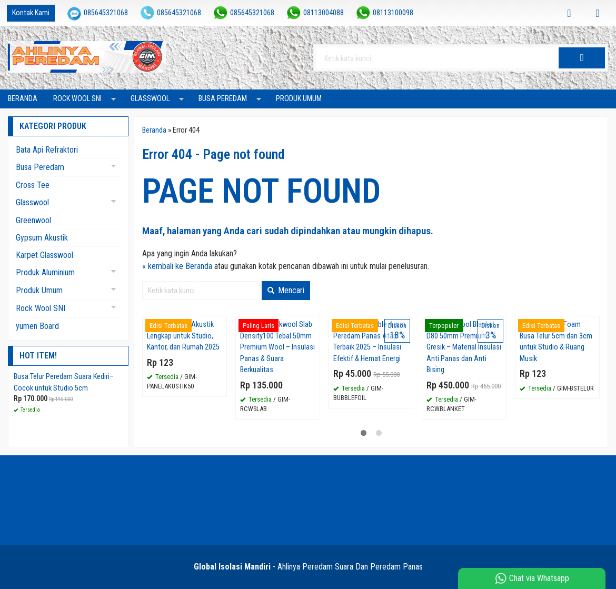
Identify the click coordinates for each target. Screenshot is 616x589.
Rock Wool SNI (77, 98)
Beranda (22, 98)
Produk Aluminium (45, 272)
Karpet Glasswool (44, 255)
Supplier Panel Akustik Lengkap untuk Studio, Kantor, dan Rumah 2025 (183, 336)
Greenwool (33, 220)
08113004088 (323, 12)
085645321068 (106, 12)
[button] (582, 57)
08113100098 (393, 12)
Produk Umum (299, 98)
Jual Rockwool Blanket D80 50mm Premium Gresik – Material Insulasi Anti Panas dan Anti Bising (463, 347)
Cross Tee (32, 185)
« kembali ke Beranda (177, 266)
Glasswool (150, 98)
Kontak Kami (30, 12)
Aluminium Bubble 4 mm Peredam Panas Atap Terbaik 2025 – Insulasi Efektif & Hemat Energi (369, 341)
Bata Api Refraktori (47, 150)
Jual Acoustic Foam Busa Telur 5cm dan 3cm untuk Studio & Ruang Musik (556, 341)
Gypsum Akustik (42, 238)
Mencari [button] (285, 290)
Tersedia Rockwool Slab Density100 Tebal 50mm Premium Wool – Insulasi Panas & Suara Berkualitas (277, 347)
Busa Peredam (222, 98)
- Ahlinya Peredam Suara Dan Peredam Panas (308, 567)
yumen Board (37, 326)
